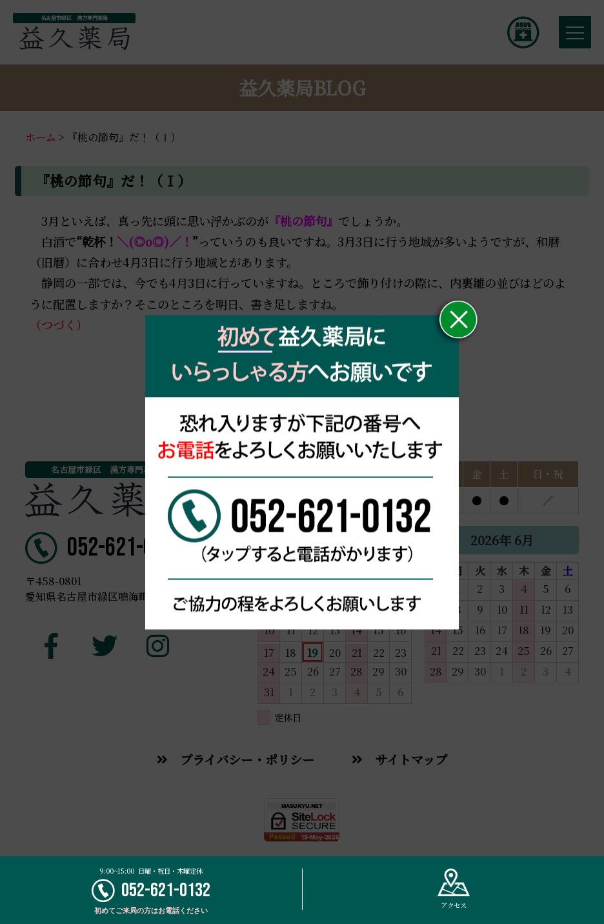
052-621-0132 (151, 891)
